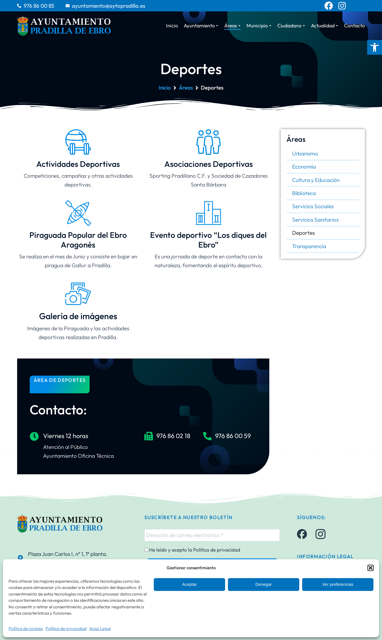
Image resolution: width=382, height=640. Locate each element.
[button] (374, 47)
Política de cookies (26, 628)
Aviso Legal (100, 628)
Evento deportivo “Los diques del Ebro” (208, 240)
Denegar (263, 584)
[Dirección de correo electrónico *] (212, 535)
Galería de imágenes (78, 316)
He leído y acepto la (192, 550)
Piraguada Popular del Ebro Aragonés (78, 240)
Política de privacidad (66, 628)
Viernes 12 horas (65, 436)
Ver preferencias (337, 584)
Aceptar (189, 584)
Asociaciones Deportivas (208, 164)
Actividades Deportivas (78, 164)
